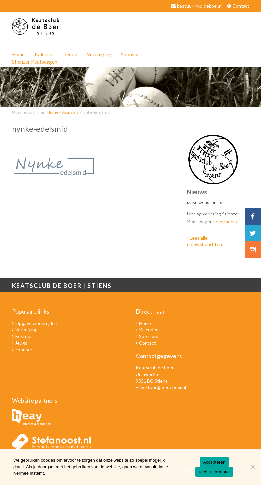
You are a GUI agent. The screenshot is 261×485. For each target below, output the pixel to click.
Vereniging (99, 54)
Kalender (44, 54)
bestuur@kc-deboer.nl (200, 6)
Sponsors (131, 54)
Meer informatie (214, 472)
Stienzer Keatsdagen (34, 62)
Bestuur (23, 336)
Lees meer (225, 221)
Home (18, 54)
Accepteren (214, 462)
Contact (240, 6)
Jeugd (70, 54)
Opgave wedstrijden (36, 323)
